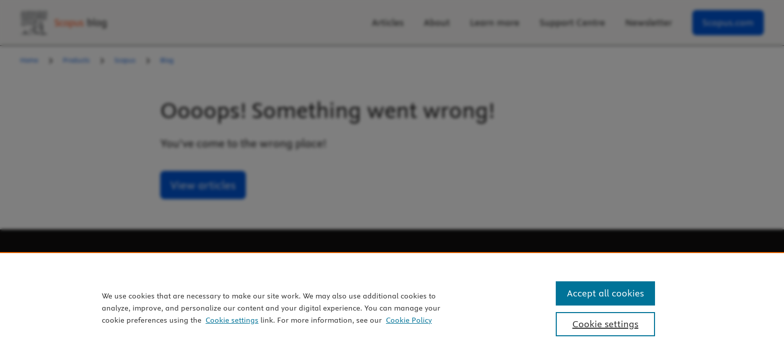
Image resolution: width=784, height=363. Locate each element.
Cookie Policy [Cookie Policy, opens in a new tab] (409, 320)
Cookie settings (232, 320)
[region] (392, 307)
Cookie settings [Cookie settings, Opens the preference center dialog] (605, 324)
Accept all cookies (605, 293)
